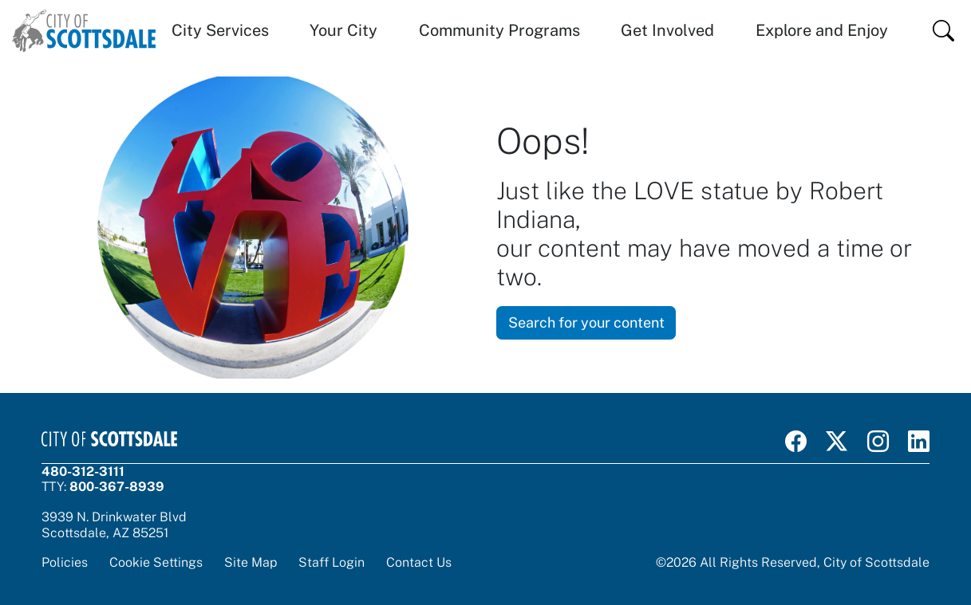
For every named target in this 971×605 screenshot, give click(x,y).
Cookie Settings (156, 562)
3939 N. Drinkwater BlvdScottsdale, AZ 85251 (114, 524)
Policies (64, 562)
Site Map (250, 562)
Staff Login (331, 562)
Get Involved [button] (667, 30)
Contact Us (419, 562)
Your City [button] (343, 30)
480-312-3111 (82, 471)
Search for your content (586, 322)
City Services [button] (220, 30)
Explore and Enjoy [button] (822, 30)
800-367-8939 (116, 486)
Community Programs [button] (499, 30)
